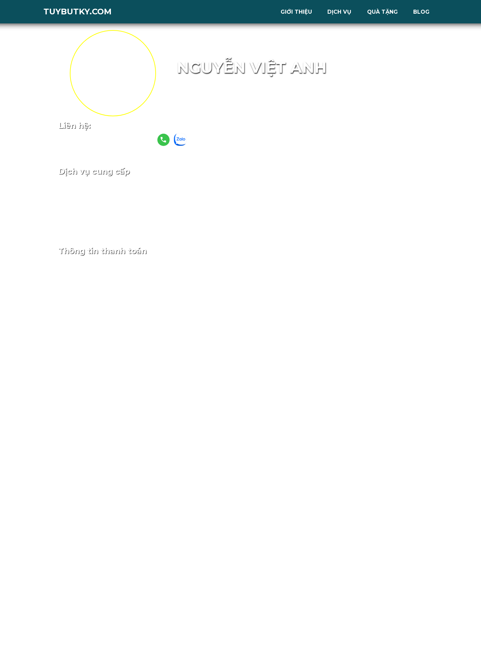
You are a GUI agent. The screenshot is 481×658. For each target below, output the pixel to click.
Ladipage (242, 186)
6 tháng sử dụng (262, 210)
